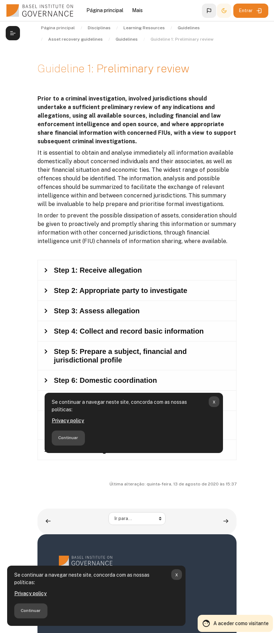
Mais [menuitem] (137, 10)
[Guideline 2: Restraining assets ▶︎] (226, 521)
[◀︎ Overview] (48, 521)
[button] (209, 11)
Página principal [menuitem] (104, 10)
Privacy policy (30, 593)
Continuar (31, 610)
